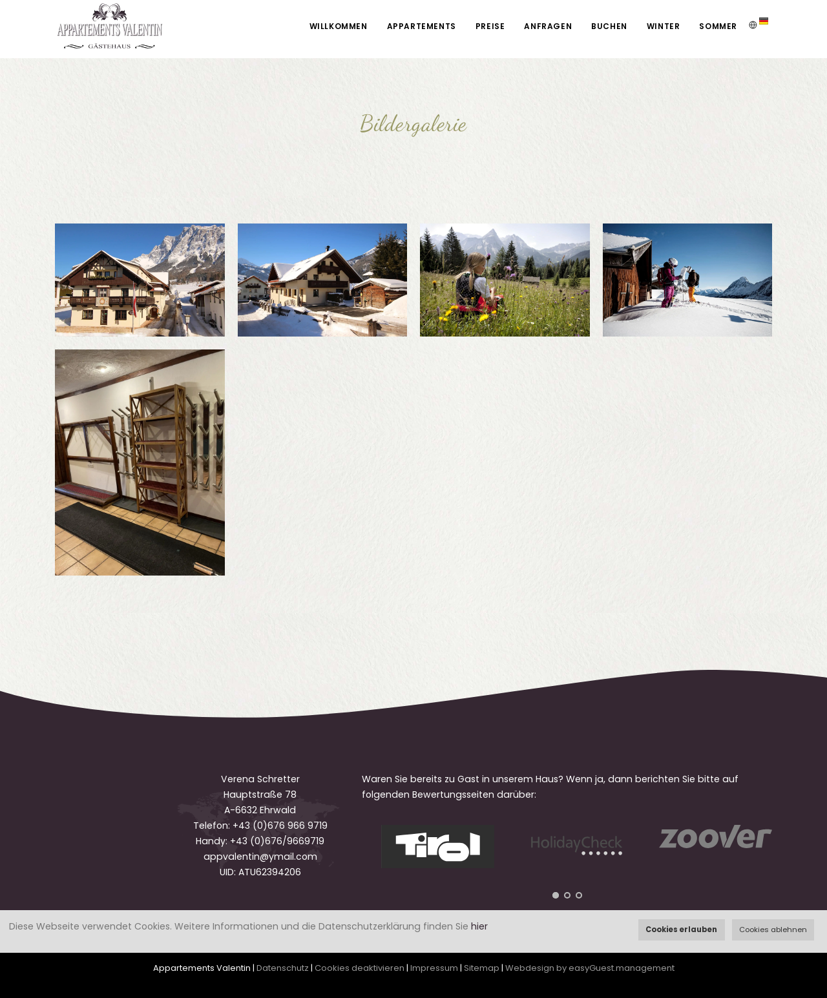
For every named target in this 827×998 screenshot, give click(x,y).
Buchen (609, 26)
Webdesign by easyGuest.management (590, 968)
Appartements (421, 26)
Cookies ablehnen (773, 929)
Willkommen (338, 26)
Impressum (434, 968)
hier (479, 926)
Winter (663, 26)
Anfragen (548, 26)
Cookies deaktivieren (359, 968)
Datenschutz (282, 968)
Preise (490, 26)
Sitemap (481, 968)
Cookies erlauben (681, 929)
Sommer (718, 26)
